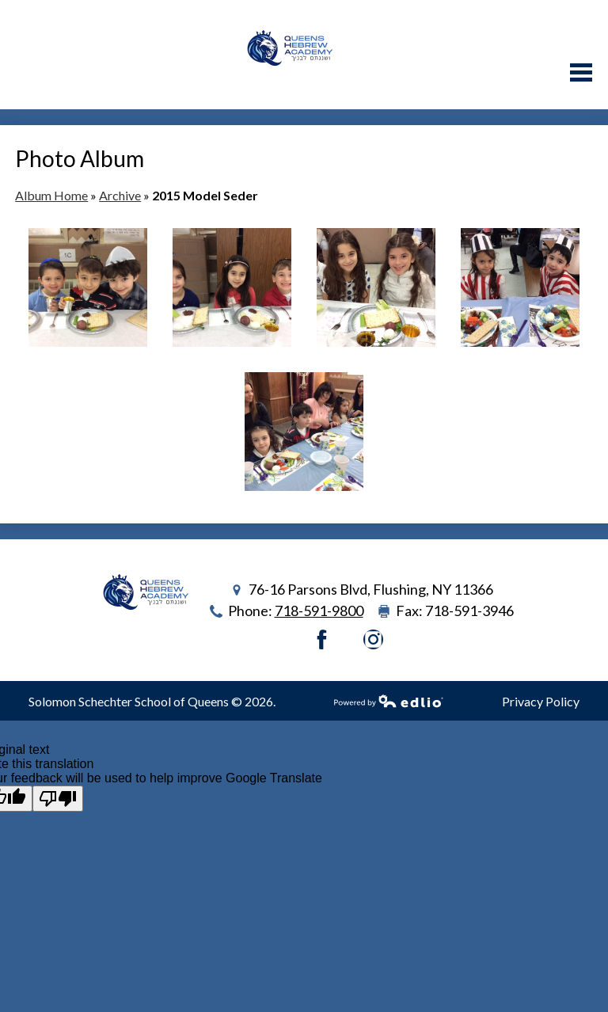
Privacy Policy (541, 701)
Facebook (322, 639)
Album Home (51, 195)
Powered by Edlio (388, 701)
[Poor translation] (57, 799)
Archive (120, 195)
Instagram (373, 639)
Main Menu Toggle (581, 72)
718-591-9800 (319, 610)
